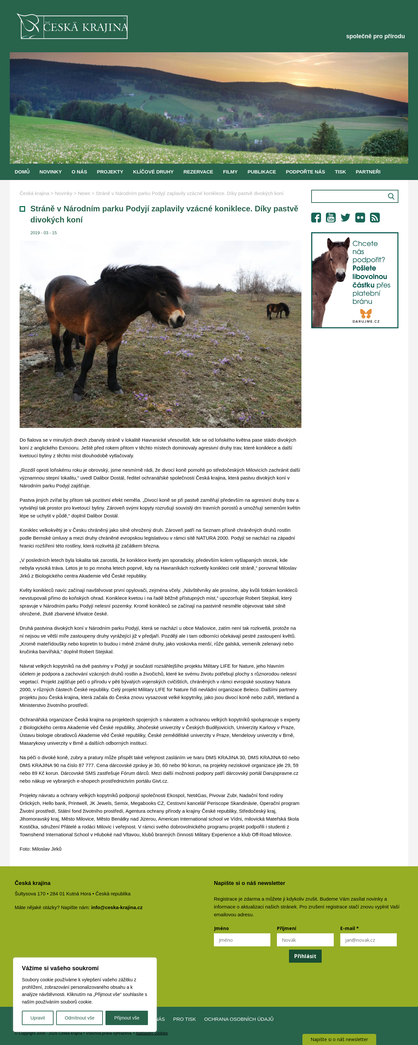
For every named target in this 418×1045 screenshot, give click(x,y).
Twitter (345, 217)
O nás (79, 171)
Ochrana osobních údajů (239, 1019)
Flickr (360, 217)
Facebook (316, 217)
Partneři (368, 171)
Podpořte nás (305, 171)
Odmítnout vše (79, 1018)
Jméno (221, 928)
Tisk (340, 171)
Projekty (110, 171)
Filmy (230, 171)
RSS (375, 217)
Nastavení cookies (152, 1033)
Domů (22, 171)
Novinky (51, 171)
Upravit (37, 1018)
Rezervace (198, 171)
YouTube (331, 217)
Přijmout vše (126, 1018)
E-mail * (349, 928)
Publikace (262, 171)
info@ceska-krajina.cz (116, 907)
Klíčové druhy (153, 171)
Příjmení (286, 928)
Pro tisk (184, 1019)
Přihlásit (305, 956)
